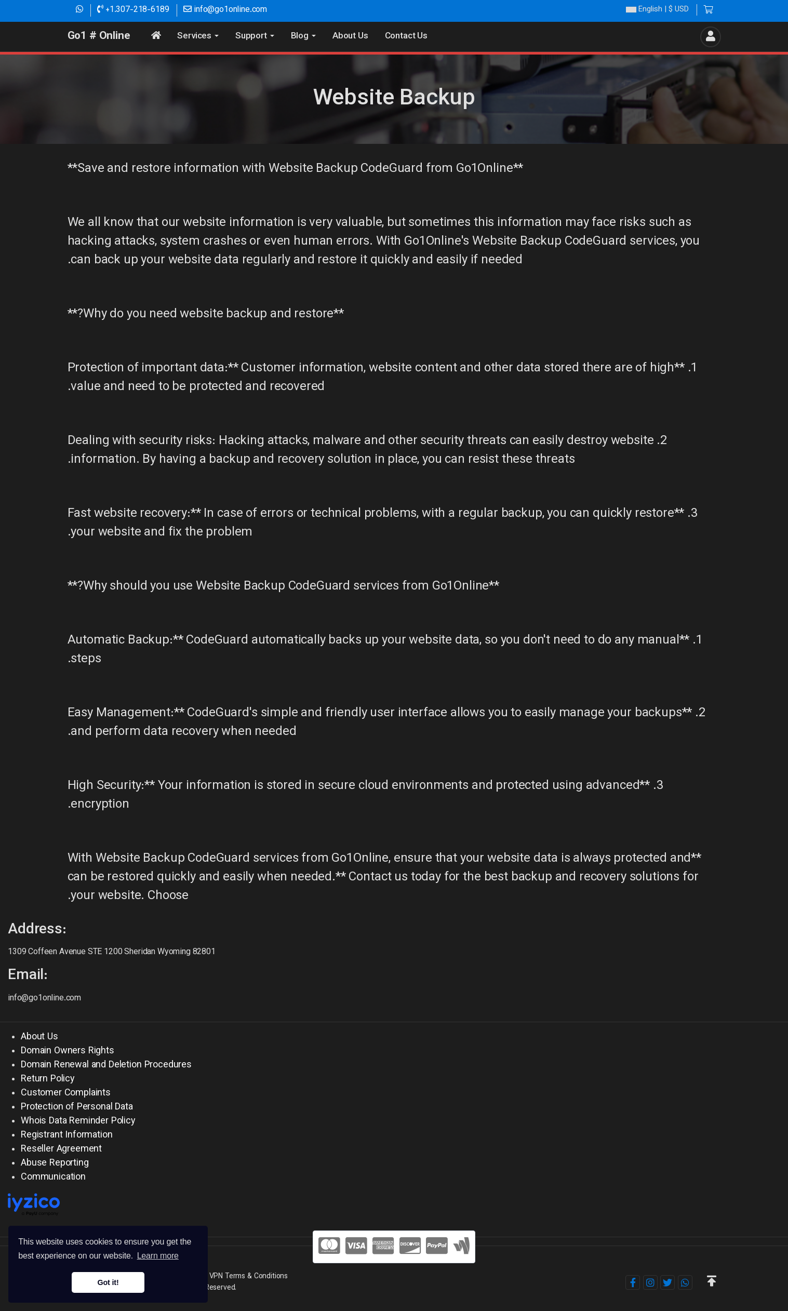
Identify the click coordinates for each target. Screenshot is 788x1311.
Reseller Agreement (61, 1149)
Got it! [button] (107, 1282)
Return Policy (48, 1079)
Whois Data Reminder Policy (78, 1121)
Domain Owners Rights (67, 1051)
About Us (39, 1037)
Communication (53, 1177)
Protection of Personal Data (77, 1107)
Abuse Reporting (55, 1163)
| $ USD (657, 10)
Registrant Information (66, 1135)
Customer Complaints (66, 1093)
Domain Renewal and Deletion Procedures (106, 1065)
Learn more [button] (158, 1255)
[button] (711, 1282)
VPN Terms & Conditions (248, 1276)
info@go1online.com (225, 10)
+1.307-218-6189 (133, 10)
